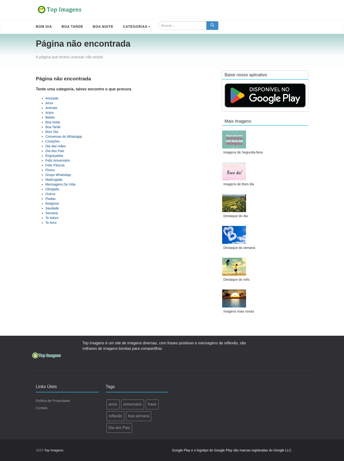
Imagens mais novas (238, 311)
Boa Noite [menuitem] (103, 26)
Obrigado (52, 189)
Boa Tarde (53, 127)
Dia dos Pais (54, 151)
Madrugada (53, 179)
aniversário (132, 404)
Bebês (50, 117)
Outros (50, 194)
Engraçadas (54, 156)
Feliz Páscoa (54, 165)
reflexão (115, 416)
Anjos (49, 113)
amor (113, 404)
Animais (51, 108)
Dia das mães (55, 146)
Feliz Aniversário (57, 160)
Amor (49, 103)
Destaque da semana (239, 248)
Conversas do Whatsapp (63, 136)
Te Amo (51, 223)
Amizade (51, 98)
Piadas (50, 199)
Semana (51, 213)
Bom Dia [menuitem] (44, 26)
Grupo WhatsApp (58, 175)
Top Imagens (53, 450)
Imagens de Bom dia (238, 184)
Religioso (52, 203)
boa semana (138, 416)
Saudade (52, 208)
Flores (50, 170)
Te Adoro (52, 218)
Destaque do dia (235, 216)
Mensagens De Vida (60, 184)
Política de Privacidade (53, 401)
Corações (52, 141)
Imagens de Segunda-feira (243, 152)
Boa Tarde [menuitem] (72, 26)
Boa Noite (52, 122)
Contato (42, 408)
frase (152, 404)
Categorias (136, 26)
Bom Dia (51, 132)
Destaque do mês (236, 279)
